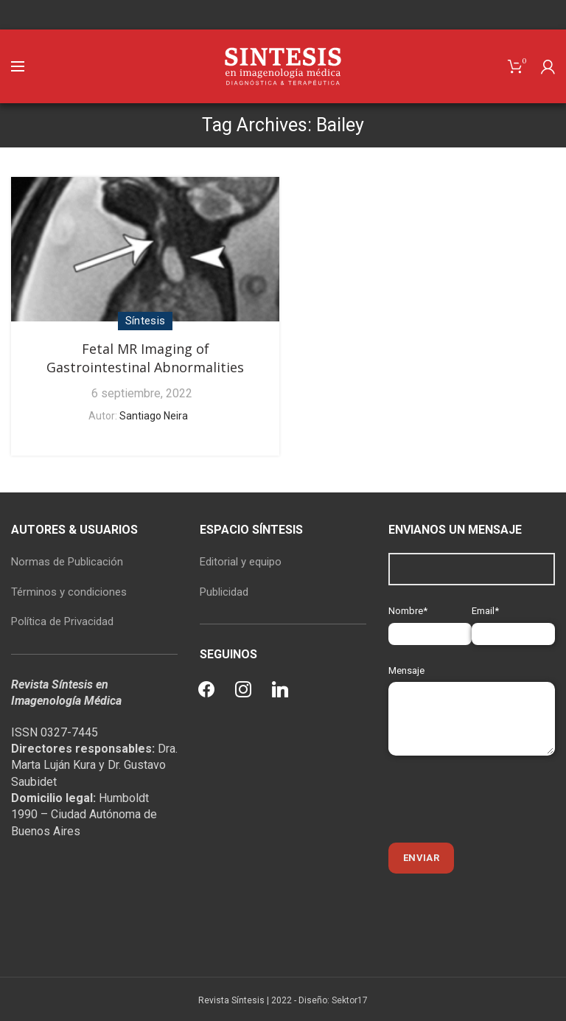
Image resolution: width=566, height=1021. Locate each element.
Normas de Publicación (67, 561)
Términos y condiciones (69, 592)
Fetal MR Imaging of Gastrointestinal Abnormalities (145, 358)
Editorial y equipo (241, 561)
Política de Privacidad (62, 621)
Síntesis (145, 320)
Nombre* (430, 621)
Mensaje (471, 694)
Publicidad (224, 592)
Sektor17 (350, 1000)
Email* (513, 621)
